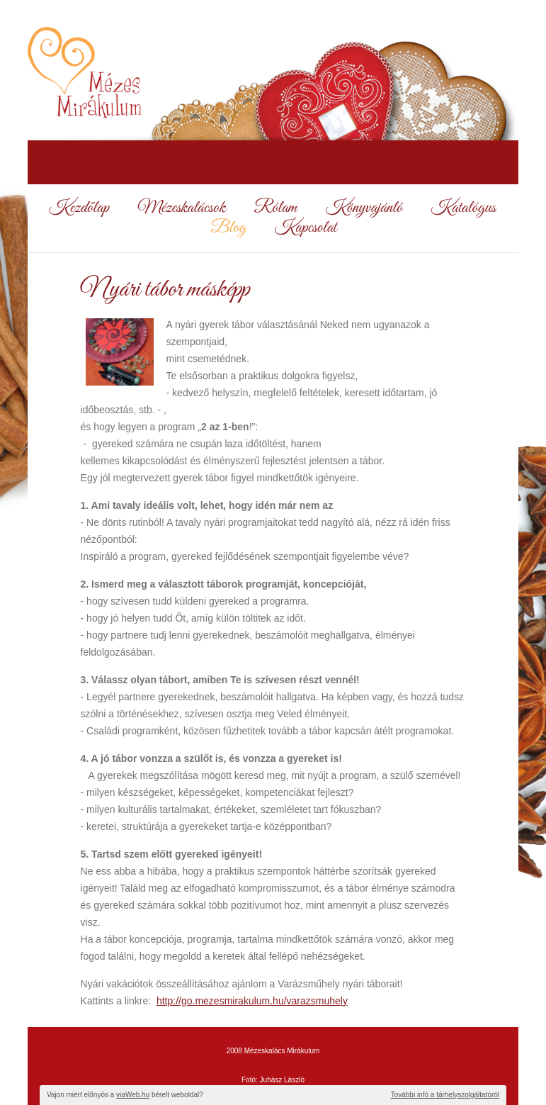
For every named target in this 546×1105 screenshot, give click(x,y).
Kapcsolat (305, 228)
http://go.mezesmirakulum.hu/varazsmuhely (252, 1000)
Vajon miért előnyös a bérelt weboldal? (125, 1095)
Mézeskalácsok (181, 208)
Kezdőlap (79, 208)
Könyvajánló (363, 208)
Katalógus (463, 208)
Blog (228, 228)
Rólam (275, 208)
